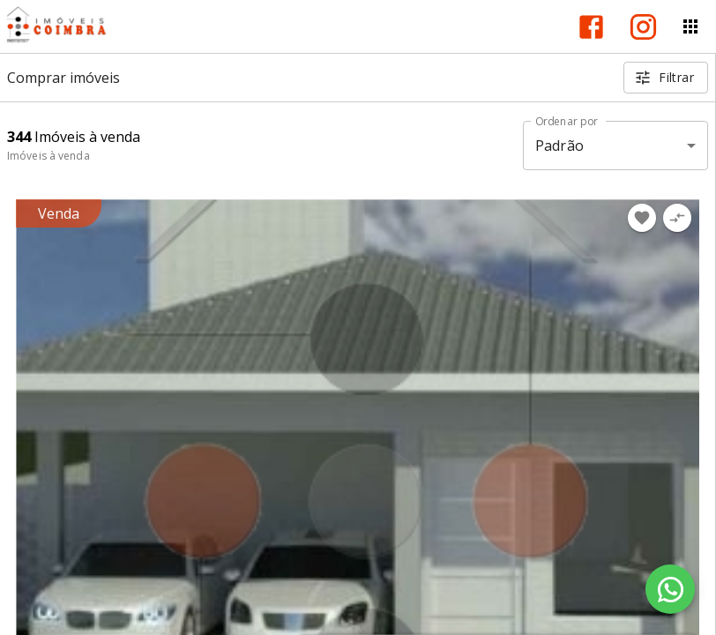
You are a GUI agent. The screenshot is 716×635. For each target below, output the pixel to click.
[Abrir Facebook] (591, 26)
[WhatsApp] (670, 589)
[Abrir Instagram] (643, 26)
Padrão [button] (559, 145)
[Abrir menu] (690, 26)
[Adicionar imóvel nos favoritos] (642, 218)
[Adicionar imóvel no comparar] (677, 218)
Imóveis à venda (48, 155)
